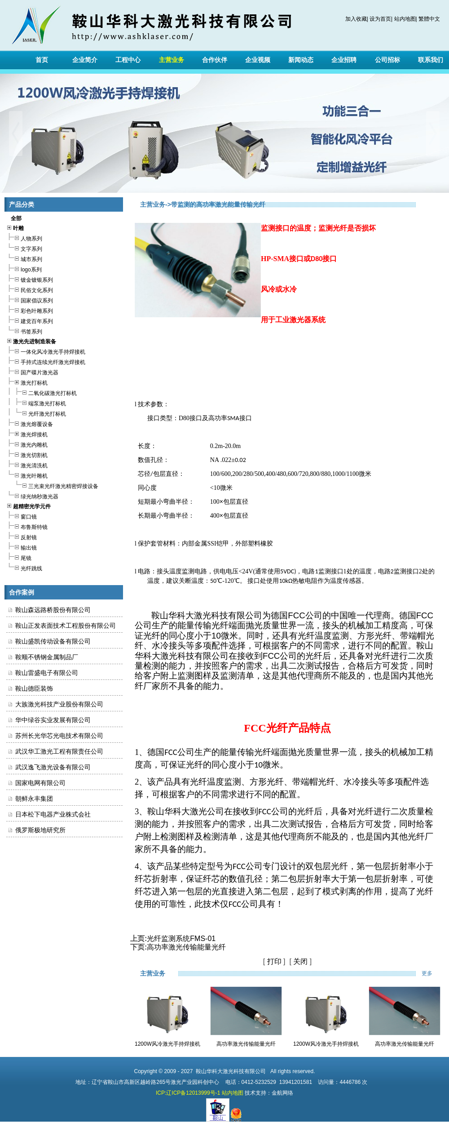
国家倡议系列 (29, 299)
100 (215, 501)
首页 (41, 59)
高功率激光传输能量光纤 (186, 947)
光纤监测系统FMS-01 (181, 938)
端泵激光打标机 (36, 402)
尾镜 (18, 557)
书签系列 (24, 330)
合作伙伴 (214, 59)
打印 (274, 961)
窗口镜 (21, 515)
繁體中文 (429, 19)
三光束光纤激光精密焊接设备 (52, 485)
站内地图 (405, 19)
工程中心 (128, 59)
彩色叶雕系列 (29, 310)
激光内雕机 (27, 443)
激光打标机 (27, 381)
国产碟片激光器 (32, 371)
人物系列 (24, 237)
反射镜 (21, 536)
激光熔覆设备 (29, 423)
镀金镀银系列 (29, 279)
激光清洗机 (27, 464)
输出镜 (21, 546)
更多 (433, 973)
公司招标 (387, 59)
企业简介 (84, 59)
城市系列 (24, 258)
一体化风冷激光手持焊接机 (45, 350)
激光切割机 (27, 454)
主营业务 (171, 59)
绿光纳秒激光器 (32, 495)
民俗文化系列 (29, 289)
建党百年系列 (29, 320)
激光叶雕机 (27, 475)
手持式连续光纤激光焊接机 (45, 361)
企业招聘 (344, 59)
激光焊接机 (27, 433)
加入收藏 (356, 19)
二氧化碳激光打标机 (41, 392)
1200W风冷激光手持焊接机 (167, 1044)
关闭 (300, 961)
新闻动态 (300, 59)
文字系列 (24, 248)
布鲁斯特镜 (27, 526)
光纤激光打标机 (36, 412)
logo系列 (24, 268)
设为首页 (380, 19)
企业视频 (257, 59)
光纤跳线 (24, 567)
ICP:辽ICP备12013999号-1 (188, 1093)
